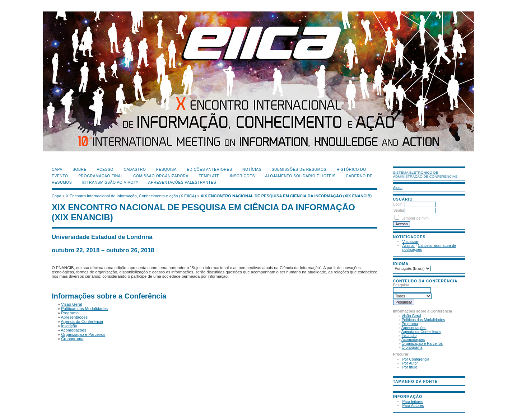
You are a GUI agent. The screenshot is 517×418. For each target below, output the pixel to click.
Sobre (80, 170)
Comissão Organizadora (160, 176)
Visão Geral (411, 316)
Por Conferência (415, 359)
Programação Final (100, 176)
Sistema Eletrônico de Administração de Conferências (425, 174)
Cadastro (135, 170)
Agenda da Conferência (421, 332)
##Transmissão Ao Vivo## (110, 182)
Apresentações (413, 328)
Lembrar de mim (415, 218)
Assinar (408, 246)
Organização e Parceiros (422, 344)
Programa (410, 324)
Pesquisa (166, 170)
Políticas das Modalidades (423, 320)
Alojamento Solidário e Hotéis (300, 176)
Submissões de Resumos (299, 170)
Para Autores (413, 406)
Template (209, 176)
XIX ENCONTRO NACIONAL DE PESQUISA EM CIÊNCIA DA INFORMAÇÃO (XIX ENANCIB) (286, 196)
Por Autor (410, 363)
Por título (409, 367)
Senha (398, 210)
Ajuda (397, 188)
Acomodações (413, 340)
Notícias (251, 170)
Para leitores (412, 402)
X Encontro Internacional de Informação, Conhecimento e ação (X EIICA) (131, 196)
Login (397, 204)
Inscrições (242, 176)
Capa (57, 170)
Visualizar (410, 242)
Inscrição (409, 336)
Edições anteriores (209, 170)
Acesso (105, 170)
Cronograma (412, 347)
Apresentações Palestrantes (182, 182)
